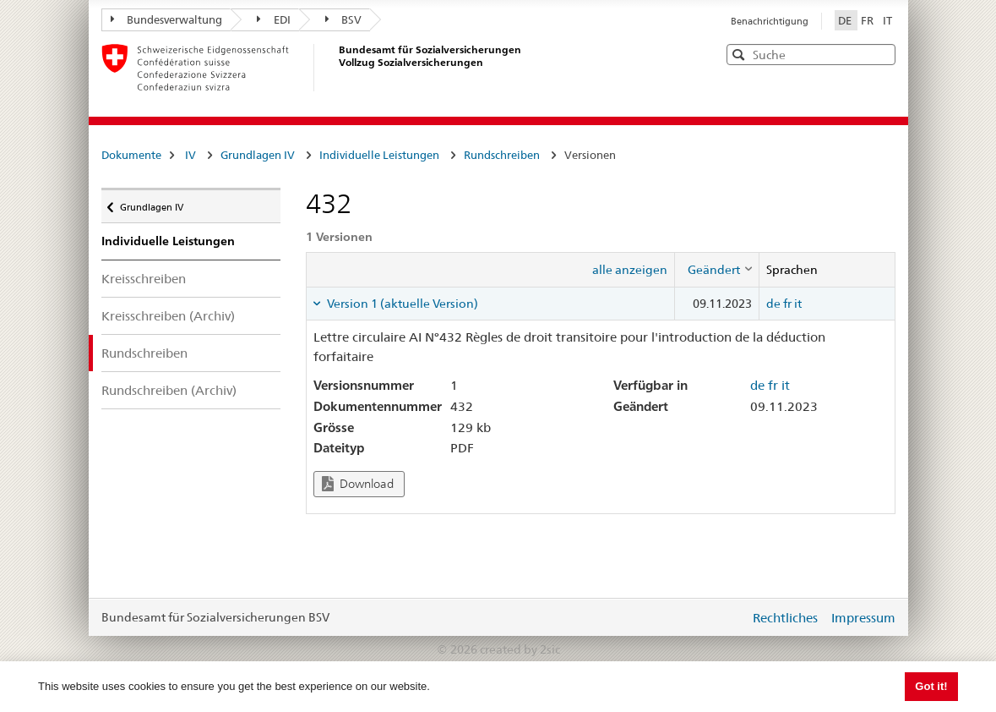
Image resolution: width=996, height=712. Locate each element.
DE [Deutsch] (846, 20)
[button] (881, 54)
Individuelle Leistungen (379, 155)
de (773, 303)
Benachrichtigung (769, 21)
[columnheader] (716, 270)
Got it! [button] (931, 686)
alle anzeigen (629, 270)
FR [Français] (868, 20)
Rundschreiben (502, 155)
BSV (343, 19)
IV (190, 155)
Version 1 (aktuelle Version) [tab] (401, 303)
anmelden (724, 617)
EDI (274, 19)
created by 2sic (520, 649)
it (798, 303)
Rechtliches (785, 618)
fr (787, 303)
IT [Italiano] (887, 20)
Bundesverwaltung (167, 19)
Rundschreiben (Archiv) (169, 390)
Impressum (863, 618)
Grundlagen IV (257, 155)
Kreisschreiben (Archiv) (168, 316)
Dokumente (131, 155)
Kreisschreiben (143, 279)
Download (358, 484)
